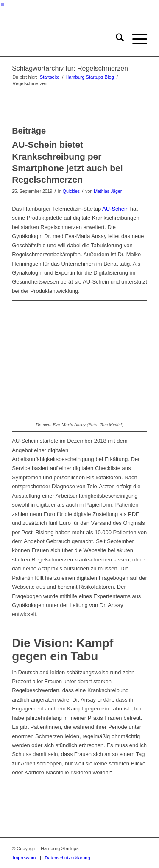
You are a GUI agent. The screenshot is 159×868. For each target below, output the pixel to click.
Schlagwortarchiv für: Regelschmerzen (70, 68)
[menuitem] (115, 39)
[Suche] (115, 39)
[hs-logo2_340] (66, 39)
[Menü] (135, 39)
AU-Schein (115, 209)
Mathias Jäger (108, 191)
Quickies (71, 191)
